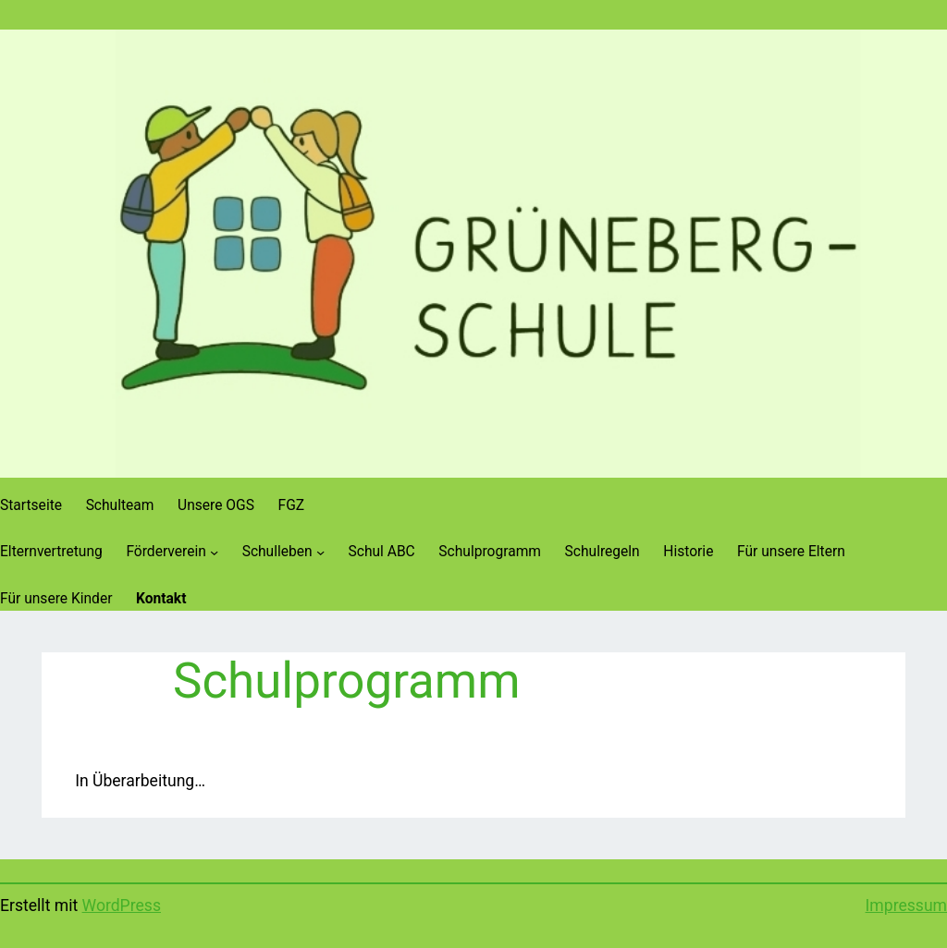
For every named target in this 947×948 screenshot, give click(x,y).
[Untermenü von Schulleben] (320, 552)
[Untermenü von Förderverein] (214, 552)
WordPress (121, 905)
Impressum (906, 905)
